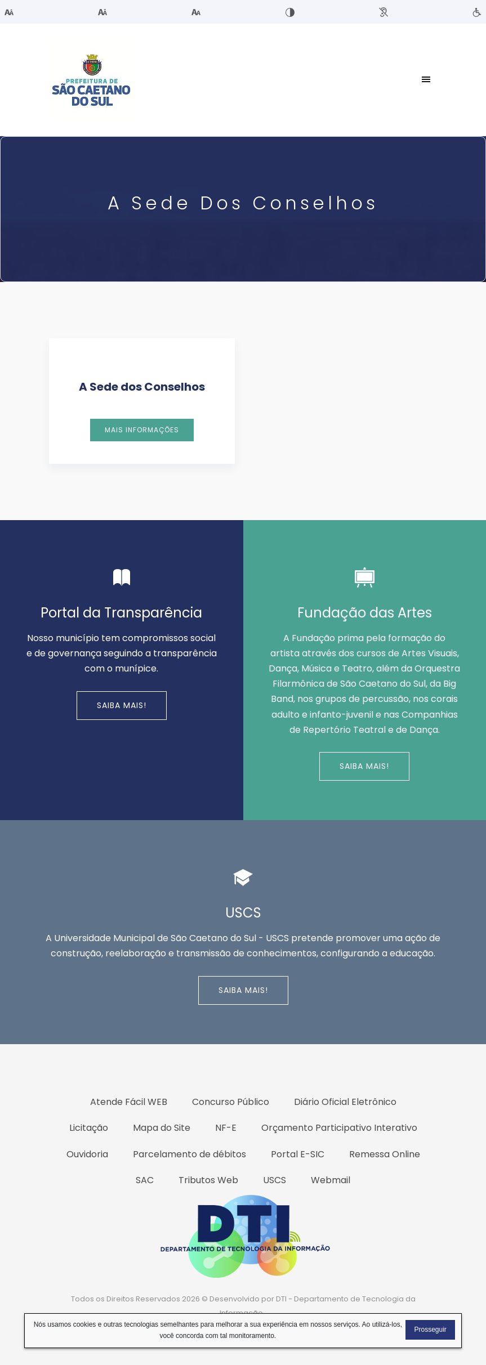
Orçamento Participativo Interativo (339, 1127)
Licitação (88, 1127)
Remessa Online (384, 1154)
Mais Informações (142, 430)
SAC (145, 1180)
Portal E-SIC (297, 1154)
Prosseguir (430, 1329)
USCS (274, 1180)
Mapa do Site (161, 1127)
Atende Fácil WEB (128, 1101)
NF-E (226, 1127)
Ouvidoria (87, 1154)
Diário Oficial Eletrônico (345, 1101)
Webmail (330, 1180)
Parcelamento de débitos (189, 1154)
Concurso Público (230, 1101)
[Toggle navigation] (426, 79)
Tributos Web (208, 1180)
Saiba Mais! (121, 705)
